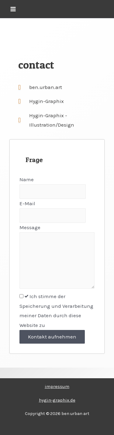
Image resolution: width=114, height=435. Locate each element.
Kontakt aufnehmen (52, 337)
